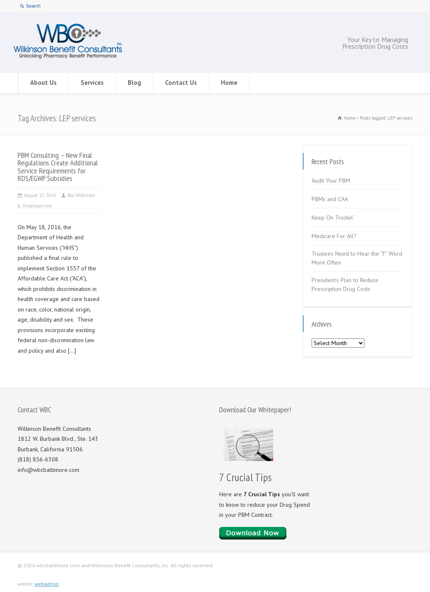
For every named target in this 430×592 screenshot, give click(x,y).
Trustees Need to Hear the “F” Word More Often (357, 258)
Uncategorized (37, 206)
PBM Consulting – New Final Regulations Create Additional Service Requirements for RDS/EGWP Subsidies (58, 166)
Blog (134, 82)
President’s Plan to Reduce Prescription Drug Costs (345, 284)
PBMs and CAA (330, 199)
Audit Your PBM (331, 180)
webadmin (46, 584)
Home (229, 82)
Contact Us (181, 82)
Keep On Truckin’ (333, 217)
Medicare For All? (334, 236)
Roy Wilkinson (81, 195)
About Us (43, 82)
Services (92, 82)
